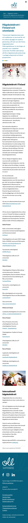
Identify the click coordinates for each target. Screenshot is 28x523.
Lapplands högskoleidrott (9, 357)
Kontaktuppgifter (7, 495)
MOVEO (4, 260)
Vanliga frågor (6, 497)
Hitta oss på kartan (7, 483)
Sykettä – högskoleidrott (9, 328)
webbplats (15, 442)
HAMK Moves (6, 252)
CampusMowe (6, 281)
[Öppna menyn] (26, 2)
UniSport (5, 235)
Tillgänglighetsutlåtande (9, 508)
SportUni (5, 289)
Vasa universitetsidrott (9, 304)
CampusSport (6, 297)
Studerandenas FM (7, 501)
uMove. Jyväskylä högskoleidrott (11, 314)
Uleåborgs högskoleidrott (9, 365)
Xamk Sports (6, 336)
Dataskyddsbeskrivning (9, 506)
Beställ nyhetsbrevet (8, 499)
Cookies (4, 510)
